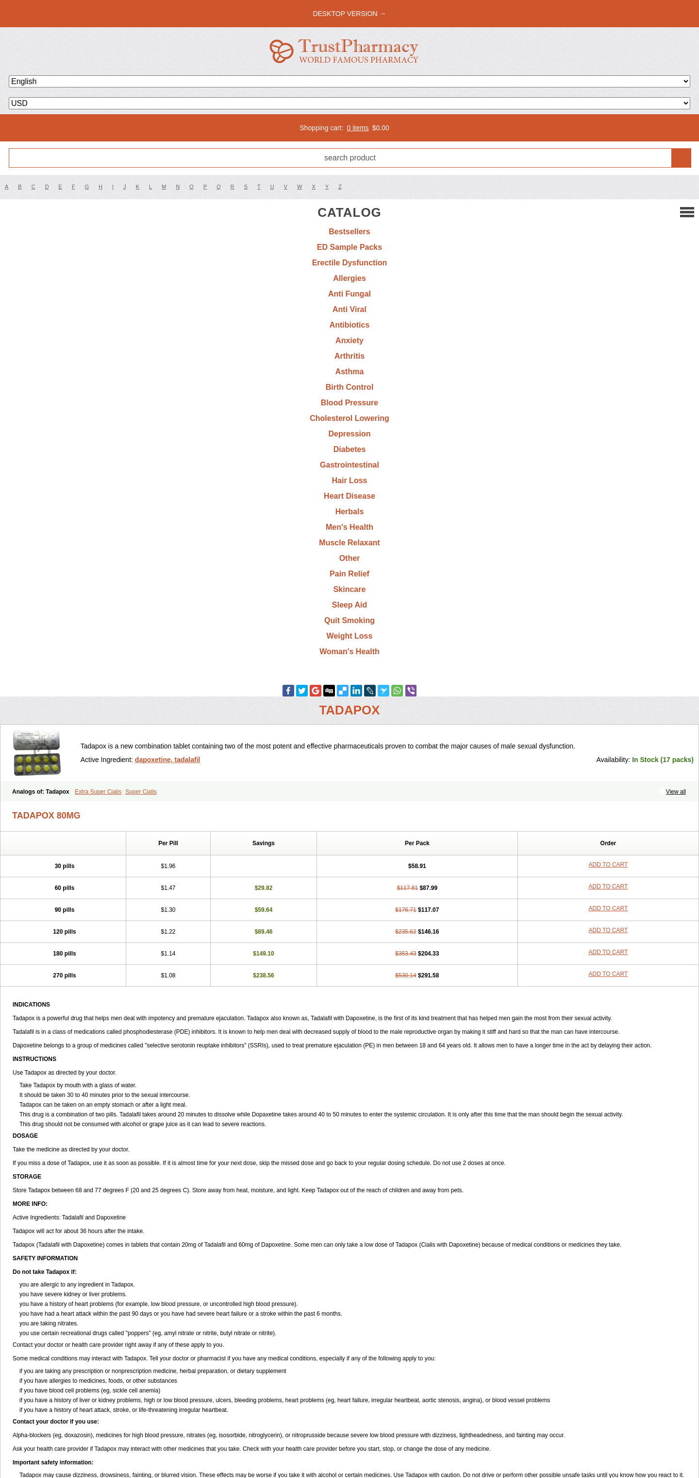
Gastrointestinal (349, 465)
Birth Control (350, 387)
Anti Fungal (349, 294)
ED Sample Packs (349, 247)
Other (349, 558)
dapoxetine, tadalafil (167, 760)
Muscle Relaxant (349, 543)
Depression (349, 434)
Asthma (349, 371)
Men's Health (349, 527)
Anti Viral (349, 309)
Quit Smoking (349, 620)
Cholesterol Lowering (349, 418)
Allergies (349, 278)
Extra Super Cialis (98, 791)
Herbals (349, 511)
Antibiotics (350, 325)
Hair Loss (349, 480)
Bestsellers (349, 231)
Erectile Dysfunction (349, 263)
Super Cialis (141, 791)
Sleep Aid (349, 605)
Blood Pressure (349, 403)
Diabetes (349, 449)
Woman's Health (349, 651)
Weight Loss (350, 636)
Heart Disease (349, 496)
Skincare (349, 589)
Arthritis (349, 356)
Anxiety (349, 340)
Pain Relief (349, 574)
